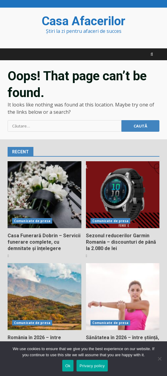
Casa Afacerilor (83, 21)
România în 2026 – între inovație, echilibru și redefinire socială (44, 296)
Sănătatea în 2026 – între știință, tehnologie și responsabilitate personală (123, 296)
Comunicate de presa (32, 221)
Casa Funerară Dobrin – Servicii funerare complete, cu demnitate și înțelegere (44, 194)
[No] (159, 359)
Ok (67, 366)
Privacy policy (92, 366)
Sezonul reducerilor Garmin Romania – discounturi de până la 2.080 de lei (123, 194)
